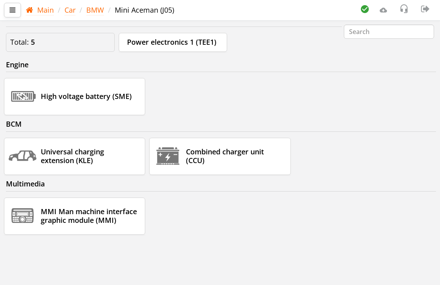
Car (70, 10)
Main (40, 10)
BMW (95, 10)
